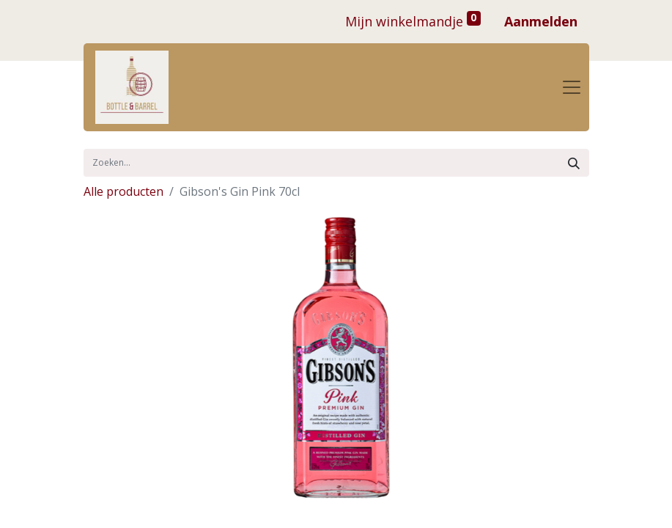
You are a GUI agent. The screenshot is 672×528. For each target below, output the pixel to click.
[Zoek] (573, 163)
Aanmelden (540, 21)
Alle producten (123, 191)
